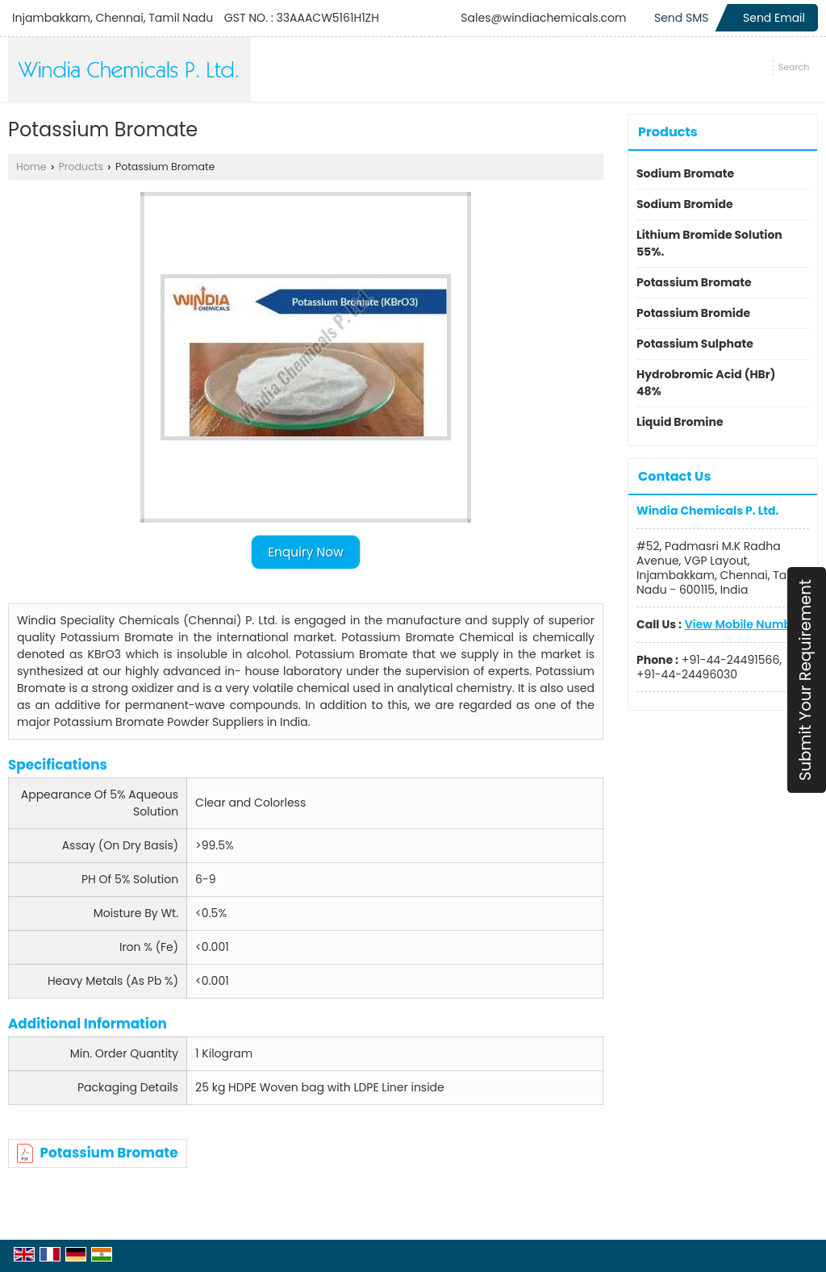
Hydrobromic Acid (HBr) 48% (706, 382)
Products (81, 166)
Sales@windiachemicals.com (543, 18)
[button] (744, 624)
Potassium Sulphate (694, 344)
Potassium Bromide (693, 313)
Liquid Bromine (680, 422)
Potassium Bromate (97, 1152)
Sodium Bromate (685, 173)
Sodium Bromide (684, 204)
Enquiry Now (306, 552)
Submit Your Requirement (805, 680)
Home (31, 166)
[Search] (793, 68)
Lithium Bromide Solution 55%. (709, 243)
